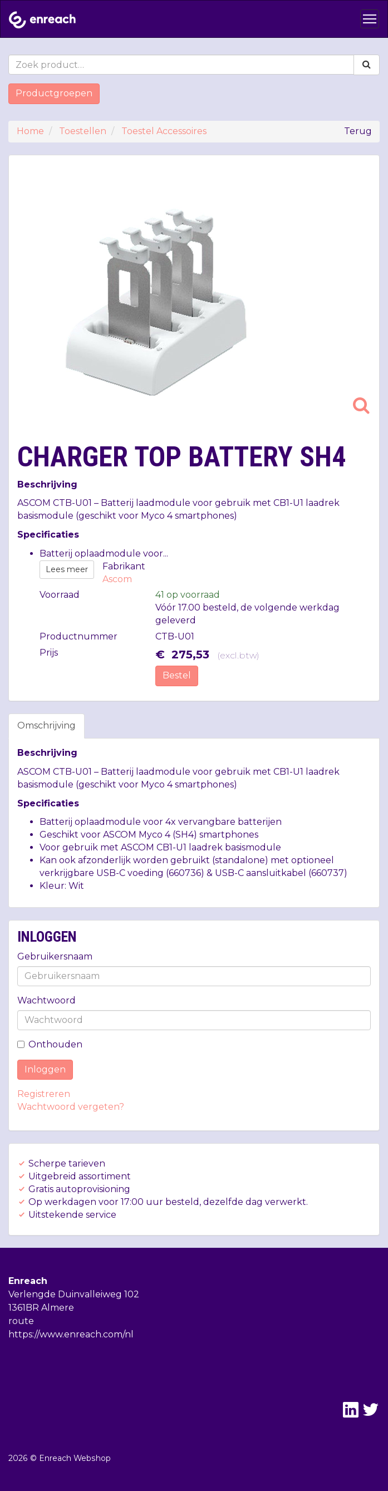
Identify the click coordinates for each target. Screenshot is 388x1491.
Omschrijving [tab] (46, 725)
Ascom (117, 579)
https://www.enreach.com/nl (71, 1334)
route (21, 1321)
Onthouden (49, 1044)
